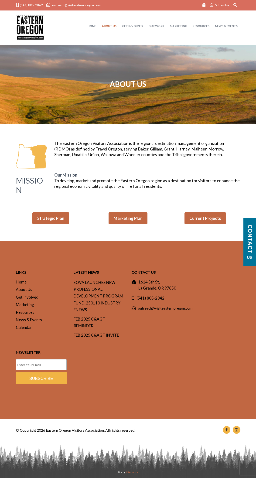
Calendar (24, 327)
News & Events (29, 319)
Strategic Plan (50, 218)
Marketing (25, 304)
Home (21, 282)
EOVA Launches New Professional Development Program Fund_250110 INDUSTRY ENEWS (98, 296)
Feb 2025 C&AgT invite (96, 335)
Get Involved (27, 297)
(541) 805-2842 (150, 298)
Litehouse (132, 472)
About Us (24, 289)
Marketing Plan (128, 218)
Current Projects (205, 218)
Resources (25, 312)
